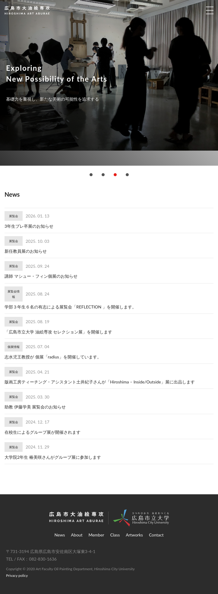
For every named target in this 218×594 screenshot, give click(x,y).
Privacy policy (17, 575)
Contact (156, 534)
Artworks (134, 534)
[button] (91, 174)
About (76, 534)
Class (115, 534)
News (60, 534)
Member (96, 534)
